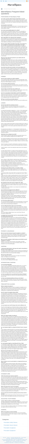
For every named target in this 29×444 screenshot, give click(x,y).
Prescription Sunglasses (10, 427)
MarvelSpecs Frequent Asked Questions (17, 438)
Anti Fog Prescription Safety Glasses (7, 439)
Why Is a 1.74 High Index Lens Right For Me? (20, 439)
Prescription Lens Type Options (9, 442)
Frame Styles (8, 438)
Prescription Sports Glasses (10, 425)
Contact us (8, 437)
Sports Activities (23, 437)
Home (1, 9)
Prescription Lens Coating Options (19, 442)
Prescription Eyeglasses (10, 430)
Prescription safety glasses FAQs (15, 437)
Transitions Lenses (9, 441)
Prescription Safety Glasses (10, 422)
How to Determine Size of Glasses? (17, 441)
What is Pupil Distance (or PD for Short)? (9, 440)
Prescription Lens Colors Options (21, 440)
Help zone (4, 437)
